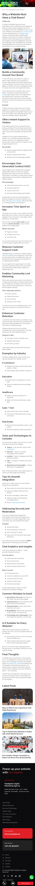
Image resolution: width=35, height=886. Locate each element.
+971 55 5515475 (12, 846)
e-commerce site (27, 31)
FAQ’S (5, 880)
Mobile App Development (10, 822)
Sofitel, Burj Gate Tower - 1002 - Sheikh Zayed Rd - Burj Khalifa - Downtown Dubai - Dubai (17, 791)
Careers (6, 864)
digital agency (25, 33)
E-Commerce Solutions (9, 814)
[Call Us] (4, 883)
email (6, 255)
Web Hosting (6, 819)
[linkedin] (15, 876)
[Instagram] (19, 876)
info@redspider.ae (12, 834)
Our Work (6, 861)
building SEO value (14, 663)
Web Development (8, 805)
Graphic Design (6, 811)
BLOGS (10, 880)
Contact (6, 866)
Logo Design (6, 802)
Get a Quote (25, 883)
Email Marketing (7, 817)
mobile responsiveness (18, 502)
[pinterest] (12, 876)
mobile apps (10, 449)
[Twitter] (8, 876)
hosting (4, 94)
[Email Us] (13, 883)
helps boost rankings (15, 201)
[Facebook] (4, 876)
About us (6, 858)
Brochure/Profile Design (9, 808)
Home (3, 9)
